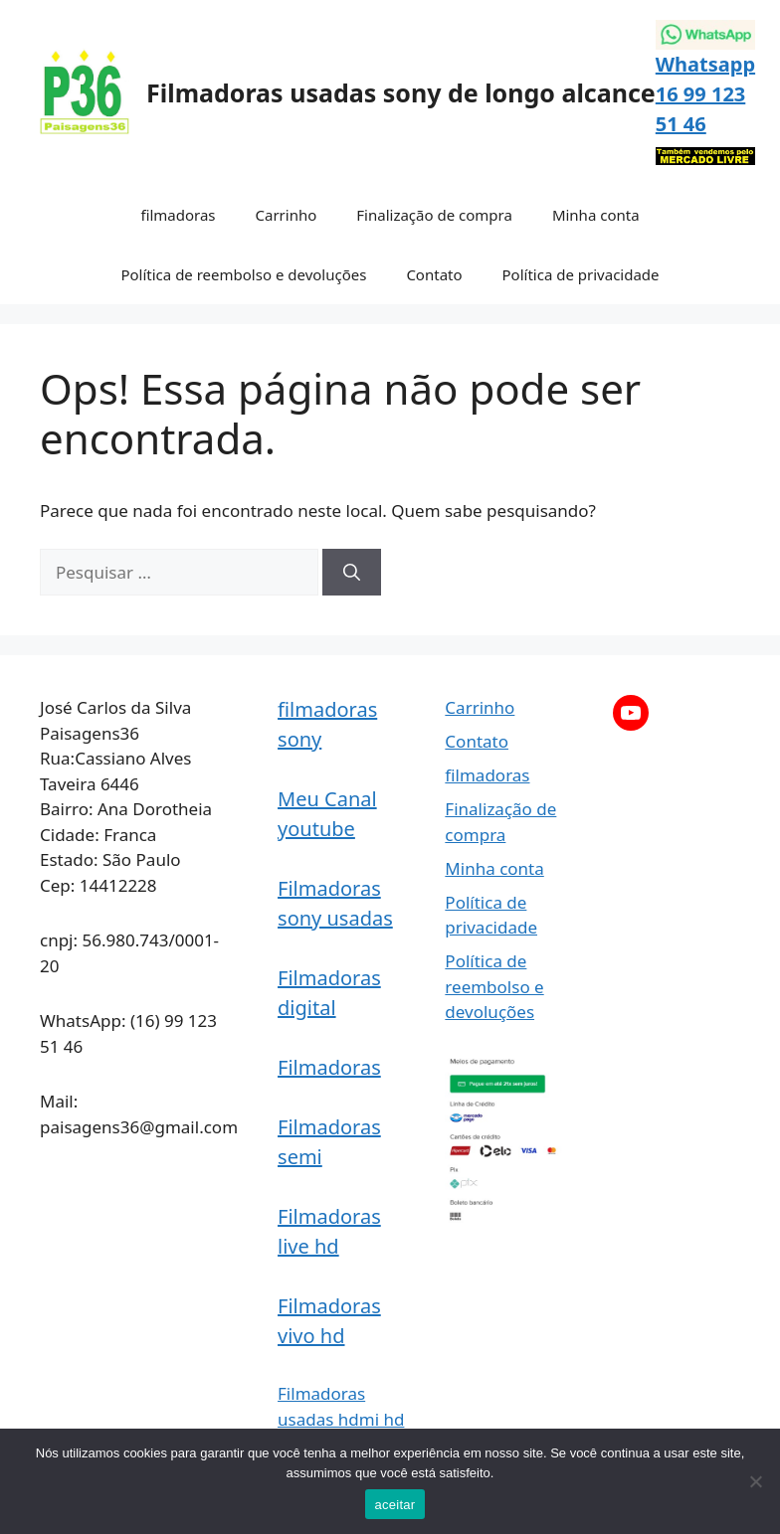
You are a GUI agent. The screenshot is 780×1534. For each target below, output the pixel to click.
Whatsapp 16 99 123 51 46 (705, 94)
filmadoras (177, 215)
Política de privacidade (581, 274)
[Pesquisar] (351, 573)
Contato (434, 274)
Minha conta (596, 215)
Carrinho (286, 215)
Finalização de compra (434, 215)
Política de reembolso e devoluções (243, 274)
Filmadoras (329, 1067)
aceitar (395, 1504)
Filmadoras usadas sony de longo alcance (401, 92)
